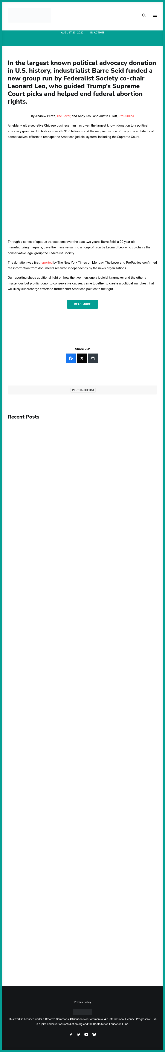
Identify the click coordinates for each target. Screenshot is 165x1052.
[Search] (142, 15)
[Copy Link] (93, 358)
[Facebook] (71, 358)
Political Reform (83, 390)
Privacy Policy (82, 1002)
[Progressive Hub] (29, 15)
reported (46, 263)
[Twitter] (82, 358)
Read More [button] (82, 304)
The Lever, (64, 116)
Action (99, 32)
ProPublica (126, 116)
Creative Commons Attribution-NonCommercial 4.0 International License (90, 1019)
